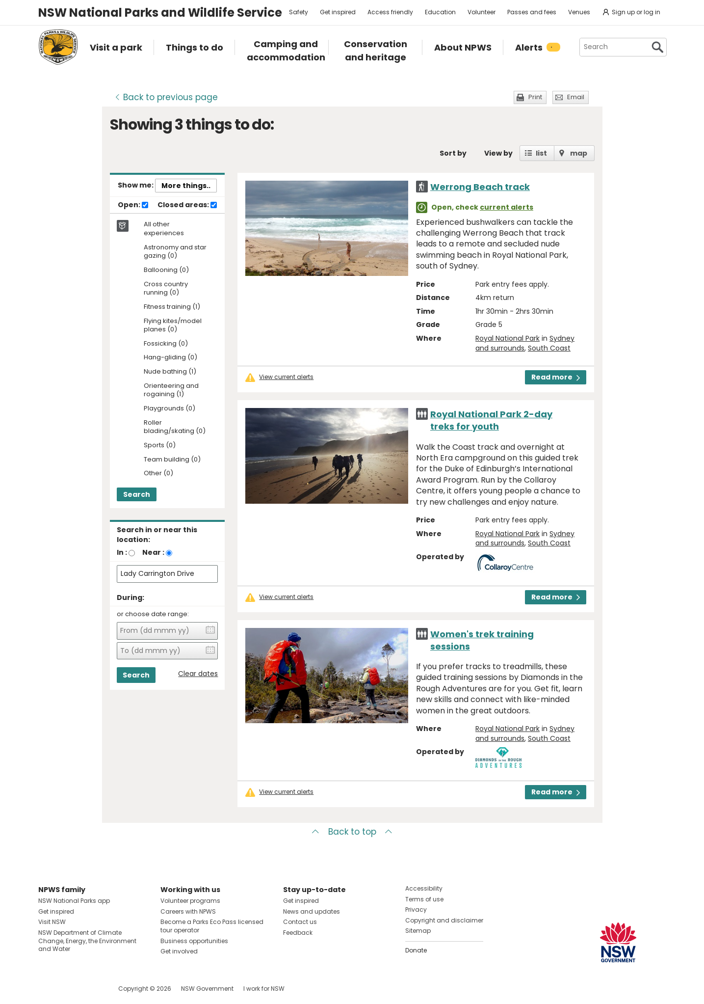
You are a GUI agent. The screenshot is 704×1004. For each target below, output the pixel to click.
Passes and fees (531, 12)
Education (440, 12)
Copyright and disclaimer (444, 920)
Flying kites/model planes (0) (173, 325)
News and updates (311, 911)
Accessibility (424, 888)
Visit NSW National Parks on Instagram (68, 988)
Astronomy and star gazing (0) (175, 252)
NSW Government (207, 988)
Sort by (453, 153)
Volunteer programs (190, 900)
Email (575, 97)
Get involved (179, 951)
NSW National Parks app (74, 900)
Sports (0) (160, 445)
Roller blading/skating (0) (175, 427)
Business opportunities (194, 941)
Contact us (300, 922)
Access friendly (390, 12)
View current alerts (286, 377)
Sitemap (418, 930)
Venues (579, 12)
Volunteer (481, 12)
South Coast (549, 348)
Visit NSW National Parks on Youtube (89, 988)
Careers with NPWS (188, 911)
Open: (133, 205)
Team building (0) (172, 460)
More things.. (185, 185)
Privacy (416, 909)
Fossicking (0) (166, 344)
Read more (555, 377)
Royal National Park (507, 338)
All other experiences (164, 229)
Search (136, 494)
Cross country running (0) (166, 288)
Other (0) (158, 473)
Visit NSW (52, 922)
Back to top (352, 832)
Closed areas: (187, 205)
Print (535, 97)
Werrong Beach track (480, 187)
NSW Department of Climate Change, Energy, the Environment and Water (87, 940)
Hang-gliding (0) (170, 357)
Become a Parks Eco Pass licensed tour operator (211, 926)
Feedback (298, 932)
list (541, 153)
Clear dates (198, 673)
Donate (416, 950)
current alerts (506, 207)
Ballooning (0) (166, 270)
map (578, 153)
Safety (298, 12)
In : (122, 552)
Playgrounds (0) (169, 409)
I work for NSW (264, 988)
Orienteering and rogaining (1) (171, 390)
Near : (153, 552)
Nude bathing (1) (170, 372)
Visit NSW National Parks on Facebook (47, 988)
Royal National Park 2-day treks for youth (491, 420)
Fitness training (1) (172, 307)
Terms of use (424, 899)
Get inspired (338, 12)
